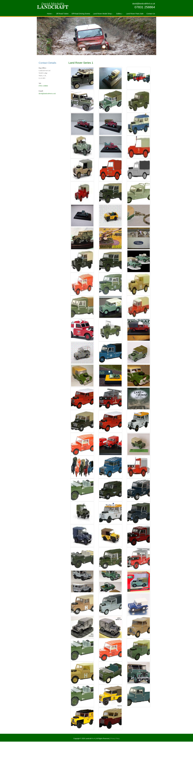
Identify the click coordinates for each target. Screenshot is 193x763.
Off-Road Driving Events (81, 14)
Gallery (119, 14)
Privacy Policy (115, 760)
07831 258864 (145, 7)
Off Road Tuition (62, 14)
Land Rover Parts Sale (134, 14)
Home (49, 14)
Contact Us (150, 14)
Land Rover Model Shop (102, 14)
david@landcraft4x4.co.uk (143, 4)
